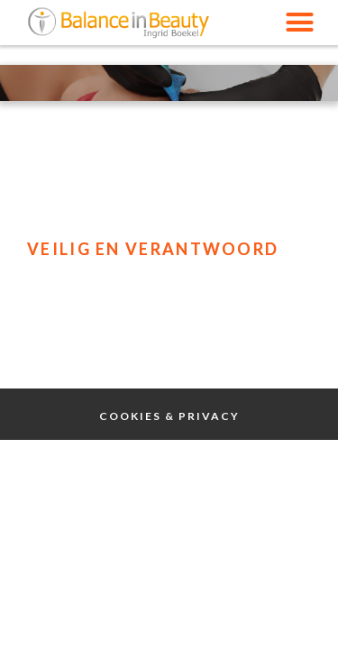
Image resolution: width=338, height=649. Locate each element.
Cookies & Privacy (169, 416)
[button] (300, 22)
